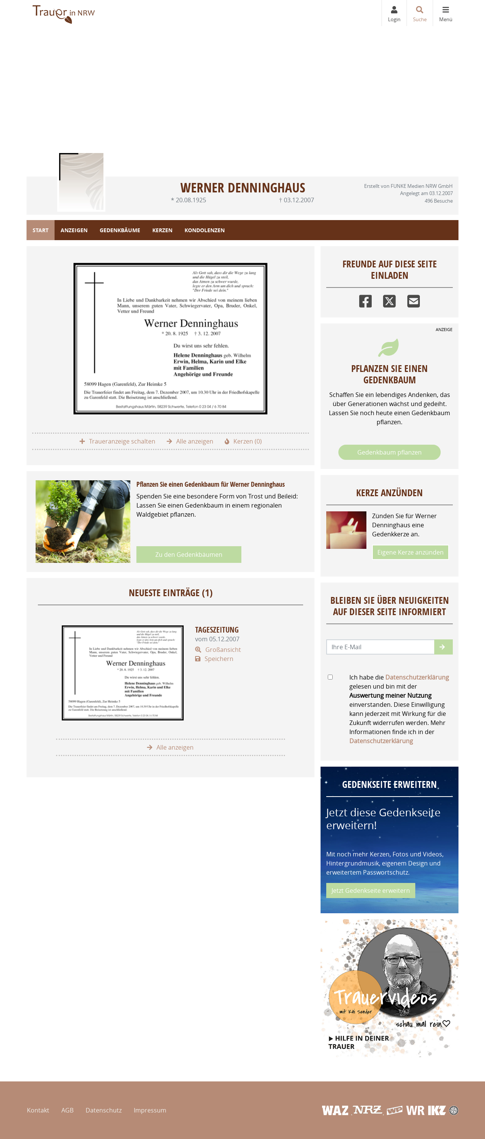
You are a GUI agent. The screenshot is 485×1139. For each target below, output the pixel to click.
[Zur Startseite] (64, 13)
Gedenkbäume (120, 230)
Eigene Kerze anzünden (410, 552)
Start (40, 230)
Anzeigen (74, 230)
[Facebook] (365, 299)
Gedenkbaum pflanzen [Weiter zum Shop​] (389, 452)
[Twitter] (389, 299)
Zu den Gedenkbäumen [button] (188, 554)
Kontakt (38, 1110)
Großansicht (218, 649)
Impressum (150, 1110)
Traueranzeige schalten (117, 441)
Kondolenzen (205, 230)
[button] (443, 647)
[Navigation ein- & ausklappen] (445, 13)
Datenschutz (104, 1110)
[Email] (413, 299)
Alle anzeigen (190, 441)
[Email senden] (380, 647)
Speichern (214, 659)
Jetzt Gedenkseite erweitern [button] (371, 890)
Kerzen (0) (243, 441)
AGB (67, 1110)
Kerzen (162, 230)
